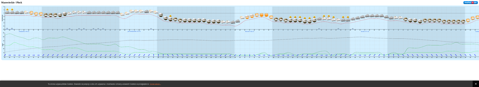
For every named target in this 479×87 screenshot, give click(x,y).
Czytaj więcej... (155, 84)
